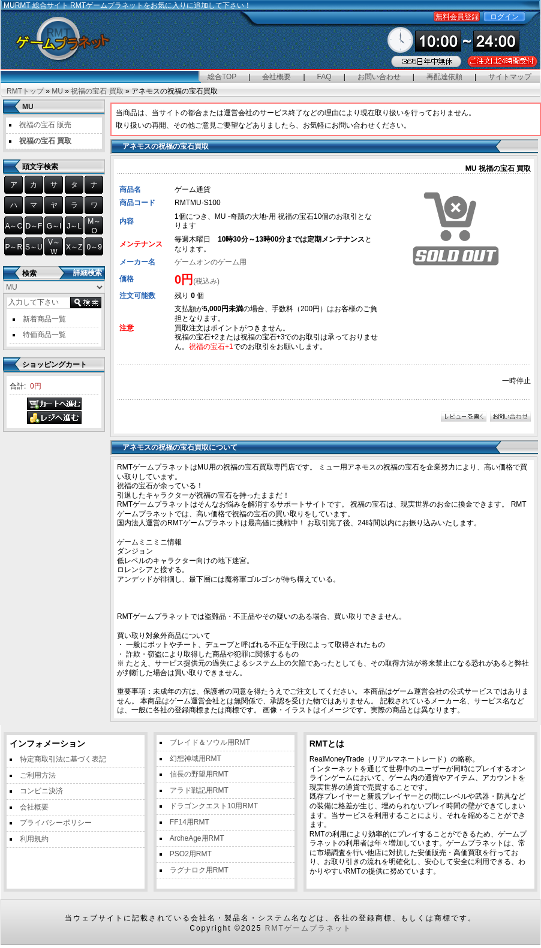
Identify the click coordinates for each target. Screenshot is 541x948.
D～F (33, 226)
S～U (34, 247)
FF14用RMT (189, 822)
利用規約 (34, 839)
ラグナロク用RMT (199, 870)
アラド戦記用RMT (199, 790)
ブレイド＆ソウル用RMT (210, 742)
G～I (54, 226)
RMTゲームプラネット (308, 928)
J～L (74, 226)
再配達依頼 (444, 77)
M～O (94, 226)
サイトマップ (509, 77)
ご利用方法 (38, 775)
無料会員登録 (457, 17)
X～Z (74, 247)
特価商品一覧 (44, 334)
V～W (54, 247)
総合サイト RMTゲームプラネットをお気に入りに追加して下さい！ (141, 5)
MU (57, 91)
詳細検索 (87, 273)
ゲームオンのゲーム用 (211, 262)
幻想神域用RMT (195, 758)
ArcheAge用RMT (197, 838)
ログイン (504, 17)
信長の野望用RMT (199, 774)
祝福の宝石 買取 (97, 91)
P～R (13, 247)
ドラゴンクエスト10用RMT (214, 806)
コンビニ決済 (41, 791)
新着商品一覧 (44, 319)
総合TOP (222, 77)
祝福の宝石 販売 (45, 125)
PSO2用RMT (191, 854)
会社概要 (276, 77)
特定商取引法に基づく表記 (63, 759)
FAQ (324, 77)
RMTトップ (25, 91)
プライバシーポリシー (56, 822)
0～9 (94, 247)
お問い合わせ (379, 77)
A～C (13, 226)
